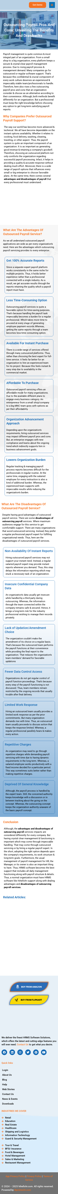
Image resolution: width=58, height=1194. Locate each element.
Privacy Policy (34, 1176)
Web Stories (8, 1089)
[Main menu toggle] (52, 5)
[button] (37, 5)
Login (5, 1070)
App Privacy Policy (15, 1176)
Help (4, 1084)
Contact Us (22, 1044)
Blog (4, 1079)
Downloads (8, 1103)
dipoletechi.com (22, 1190)
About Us (7, 1075)
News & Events (10, 1099)
